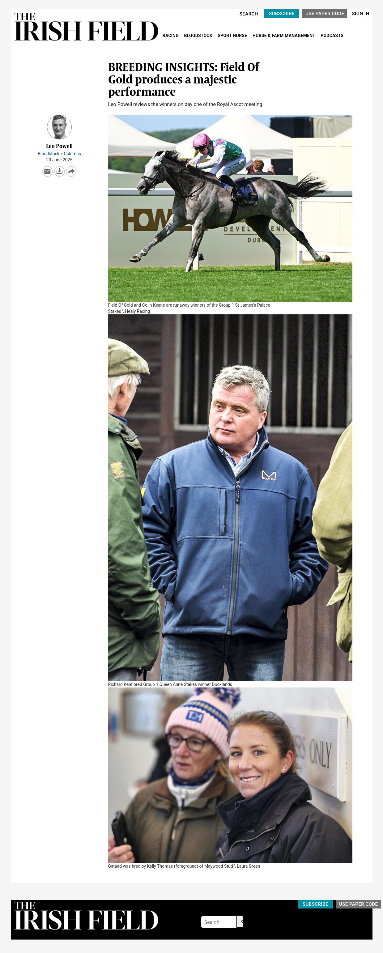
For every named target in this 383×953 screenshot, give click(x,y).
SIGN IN (360, 13)
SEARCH (249, 14)
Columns (72, 153)
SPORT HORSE (233, 35)
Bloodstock (48, 153)
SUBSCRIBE (282, 13)
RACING (171, 35)
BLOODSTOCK (199, 35)
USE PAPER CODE (324, 13)
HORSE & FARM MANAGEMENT (284, 35)
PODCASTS (332, 35)
